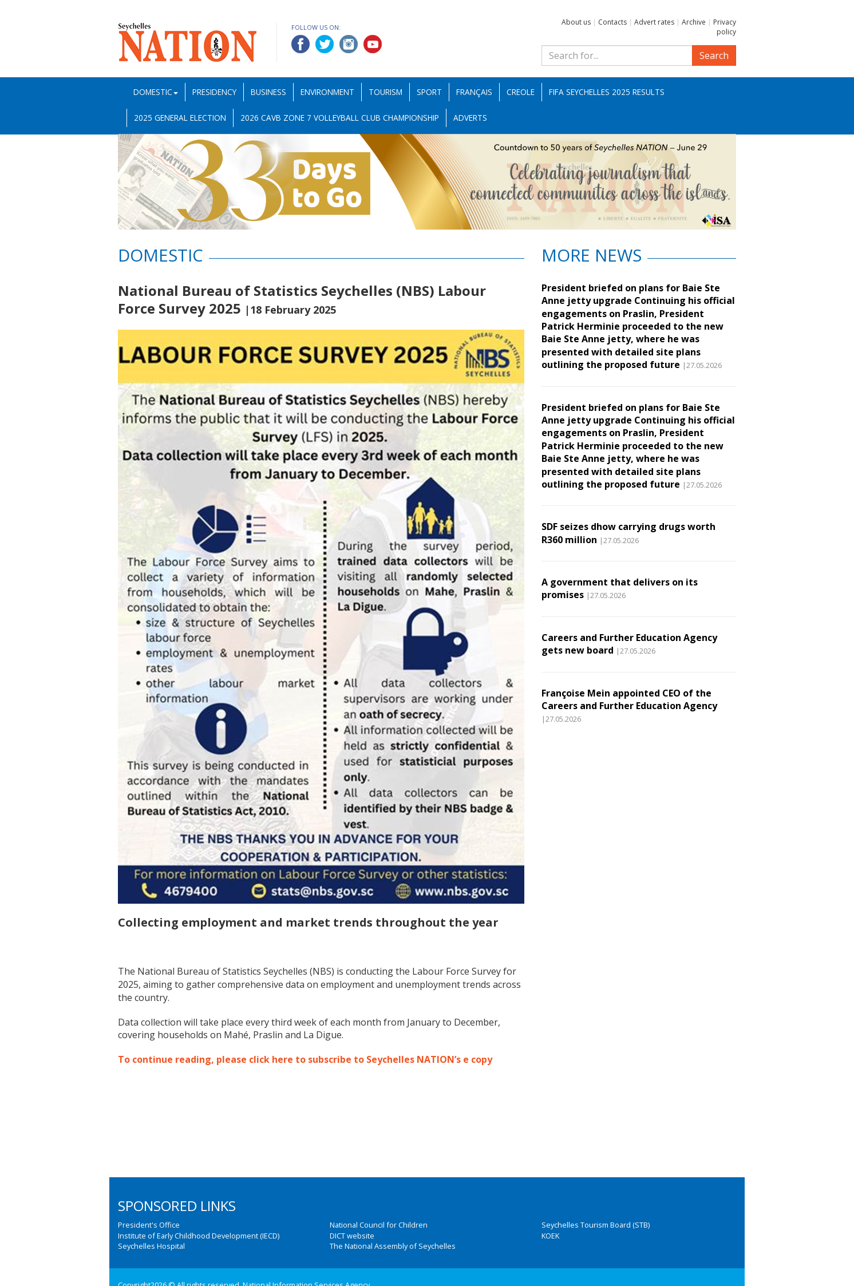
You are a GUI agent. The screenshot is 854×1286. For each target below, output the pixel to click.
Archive (694, 22)
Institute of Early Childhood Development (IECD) (198, 1235)
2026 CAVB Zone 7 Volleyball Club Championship (339, 117)
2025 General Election (180, 117)
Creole (521, 91)
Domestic (155, 91)
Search (714, 55)
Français (474, 91)
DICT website (352, 1235)
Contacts (612, 22)
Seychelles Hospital (151, 1246)
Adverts (470, 117)
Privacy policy (724, 27)
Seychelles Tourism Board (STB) (595, 1225)
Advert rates (654, 22)
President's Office (149, 1225)
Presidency (214, 91)
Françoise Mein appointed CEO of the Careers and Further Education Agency (629, 699)
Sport (429, 91)
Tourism (385, 91)
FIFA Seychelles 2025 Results (607, 91)
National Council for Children (379, 1225)
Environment (327, 91)
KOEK (550, 1235)
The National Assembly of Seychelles (393, 1246)
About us (576, 22)
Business (268, 91)
